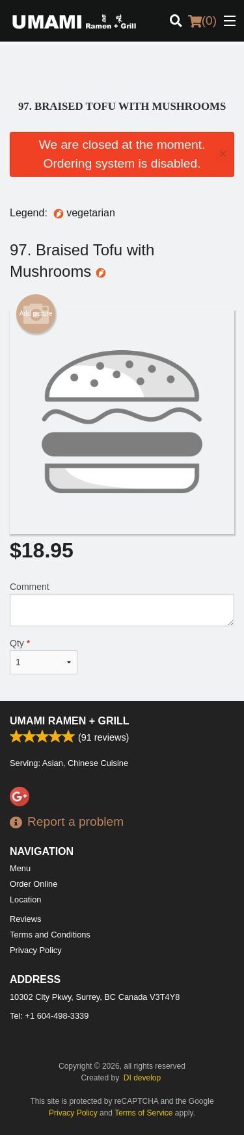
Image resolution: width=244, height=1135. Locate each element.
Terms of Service (143, 1112)
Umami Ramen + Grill (69, 720)
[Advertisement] (122, 71)
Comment (122, 603)
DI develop (142, 1077)
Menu (20, 868)
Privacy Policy (36, 950)
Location (25, 899)
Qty (43, 656)
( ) (202, 21)
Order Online (33, 884)
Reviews (25, 919)
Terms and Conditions (50, 934)
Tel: (49, 1016)
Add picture (36, 313)
